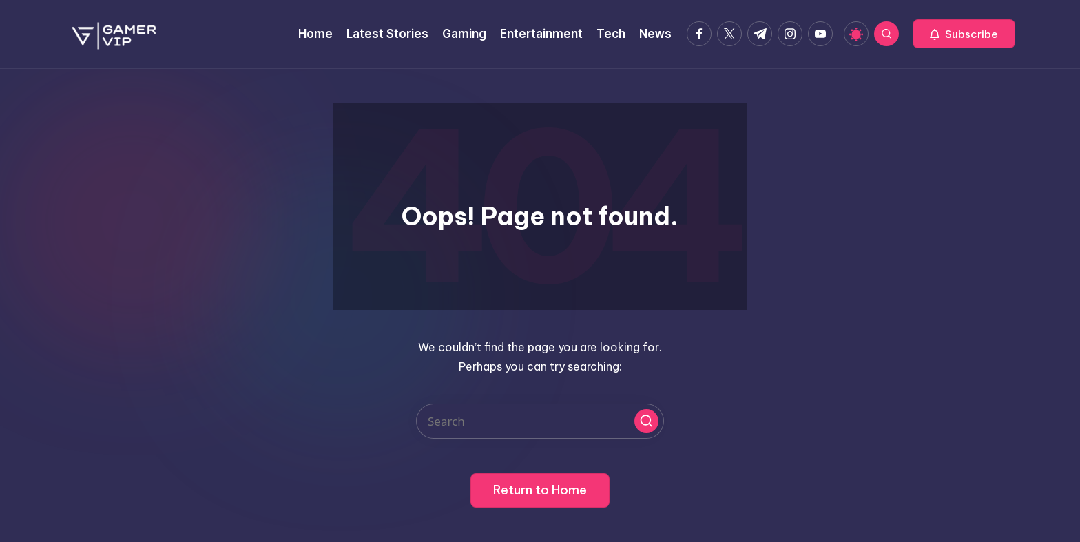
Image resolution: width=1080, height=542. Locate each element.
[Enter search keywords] (540, 421)
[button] (964, 33)
